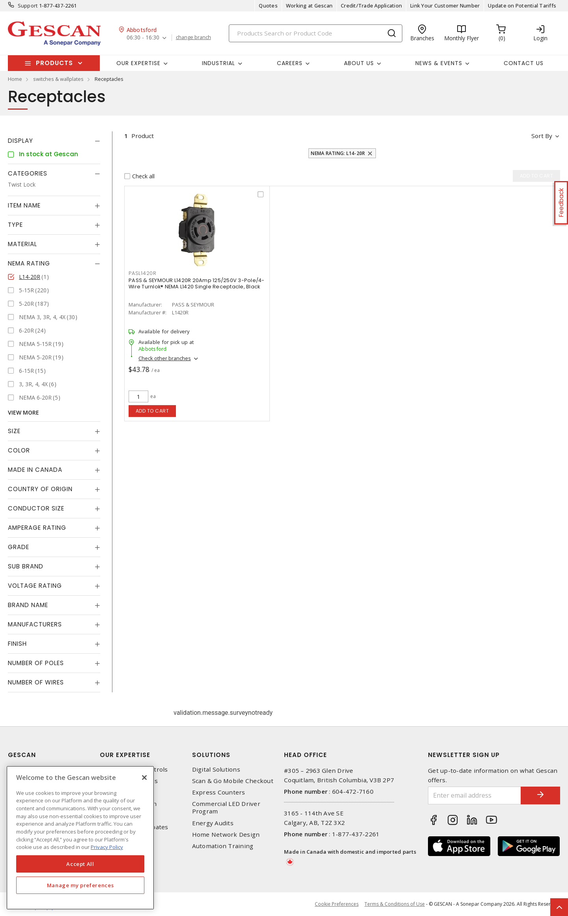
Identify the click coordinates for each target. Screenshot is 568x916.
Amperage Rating (37, 527)
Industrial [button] (218, 63)
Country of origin (40, 489)
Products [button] (54, 63)
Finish (17, 643)
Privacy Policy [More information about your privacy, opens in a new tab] (107, 847)
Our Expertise (125, 755)
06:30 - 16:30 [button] (143, 37)
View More (23, 412)
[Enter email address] (474, 795)
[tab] (54, 141)
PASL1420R (143, 273)
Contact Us (524, 63)
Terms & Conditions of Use (394, 904)
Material (22, 244)
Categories (27, 173)
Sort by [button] (541, 136)
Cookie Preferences (337, 904)
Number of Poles (36, 663)
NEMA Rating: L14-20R (338, 153)
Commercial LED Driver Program (226, 807)
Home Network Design (226, 834)
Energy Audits (213, 823)
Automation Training (223, 846)
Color (19, 450)
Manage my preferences (80, 885)
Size (14, 431)
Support (28, 5)
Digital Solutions (216, 769)
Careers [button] (290, 63)
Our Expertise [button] (138, 63)
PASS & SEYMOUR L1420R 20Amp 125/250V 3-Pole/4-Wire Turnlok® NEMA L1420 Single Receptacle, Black (197, 283)
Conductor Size (36, 508)
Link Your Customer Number (445, 5)
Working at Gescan (309, 5)
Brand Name (28, 605)
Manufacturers (35, 624)
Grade (18, 547)
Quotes (268, 5)
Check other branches (164, 358)
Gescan (22, 755)
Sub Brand (25, 566)
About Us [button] (359, 63)
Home (15, 78)
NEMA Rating (29, 263)
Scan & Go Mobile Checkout (232, 781)
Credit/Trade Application (371, 5)
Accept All (80, 863)
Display (20, 140)
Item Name (24, 205)
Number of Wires (36, 682)
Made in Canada (35, 469)
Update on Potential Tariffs (522, 5)
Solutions (211, 755)
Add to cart (152, 411)
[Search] (315, 33)
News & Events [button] (438, 63)
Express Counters (218, 792)
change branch (193, 37)
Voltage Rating (35, 585)
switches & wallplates (58, 78)
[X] (144, 777)
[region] (80, 838)
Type (15, 225)
